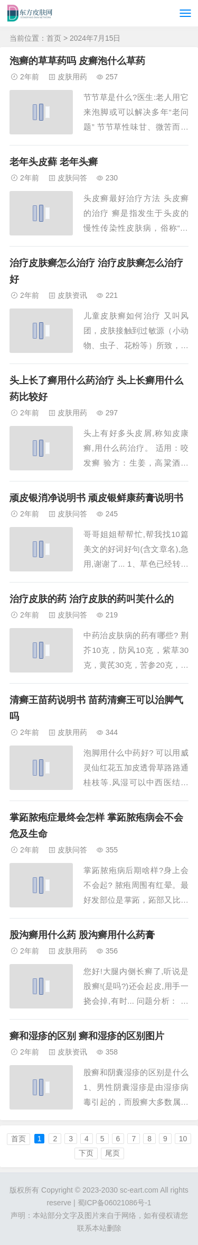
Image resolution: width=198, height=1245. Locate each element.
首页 (53, 38)
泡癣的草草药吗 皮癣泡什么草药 (77, 61)
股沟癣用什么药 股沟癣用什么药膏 (82, 935)
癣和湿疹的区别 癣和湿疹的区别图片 (87, 1036)
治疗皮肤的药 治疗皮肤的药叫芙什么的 (92, 599)
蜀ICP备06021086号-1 (115, 1202)
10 (183, 1138)
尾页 (112, 1153)
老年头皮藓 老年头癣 (54, 162)
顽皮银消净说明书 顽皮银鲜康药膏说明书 (96, 498)
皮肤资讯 (72, 295)
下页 (86, 1153)
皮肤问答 (72, 178)
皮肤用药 (72, 76)
